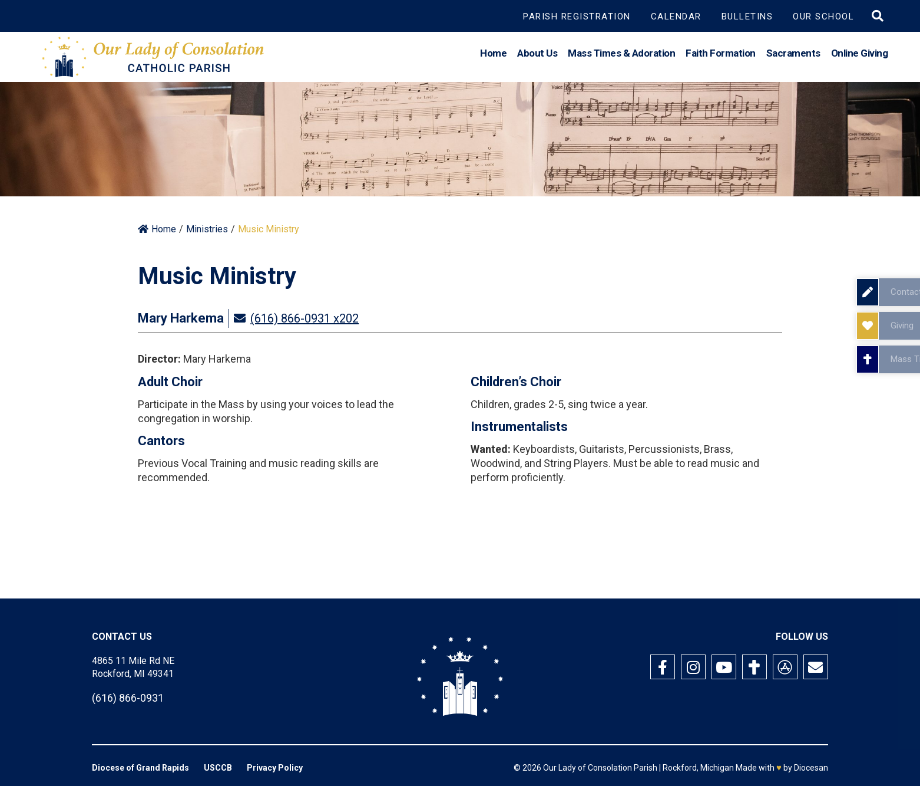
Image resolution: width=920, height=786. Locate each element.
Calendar (676, 16)
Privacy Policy (275, 768)
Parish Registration (577, 16)
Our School (823, 16)
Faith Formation (721, 55)
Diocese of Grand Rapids (140, 768)
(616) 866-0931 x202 (304, 318)
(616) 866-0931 (128, 698)
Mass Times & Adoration (621, 55)
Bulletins (747, 16)
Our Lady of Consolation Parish (600, 767)
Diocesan (811, 767)
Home (493, 55)
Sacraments (793, 55)
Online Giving (859, 55)
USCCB (218, 768)
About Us (537, 55)
